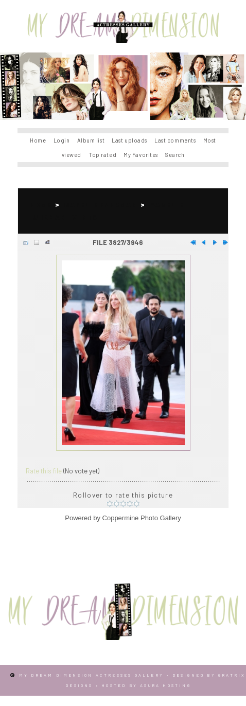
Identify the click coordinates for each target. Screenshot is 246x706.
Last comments (175, 140)
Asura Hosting (165, 685)
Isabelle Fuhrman (100, 205)
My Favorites (141, 154)
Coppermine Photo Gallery (141, 518)
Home (38, 140)
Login (62, 140)
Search (174, 154)
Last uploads (129, 140)
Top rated (102, 154)
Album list (91, 140)
